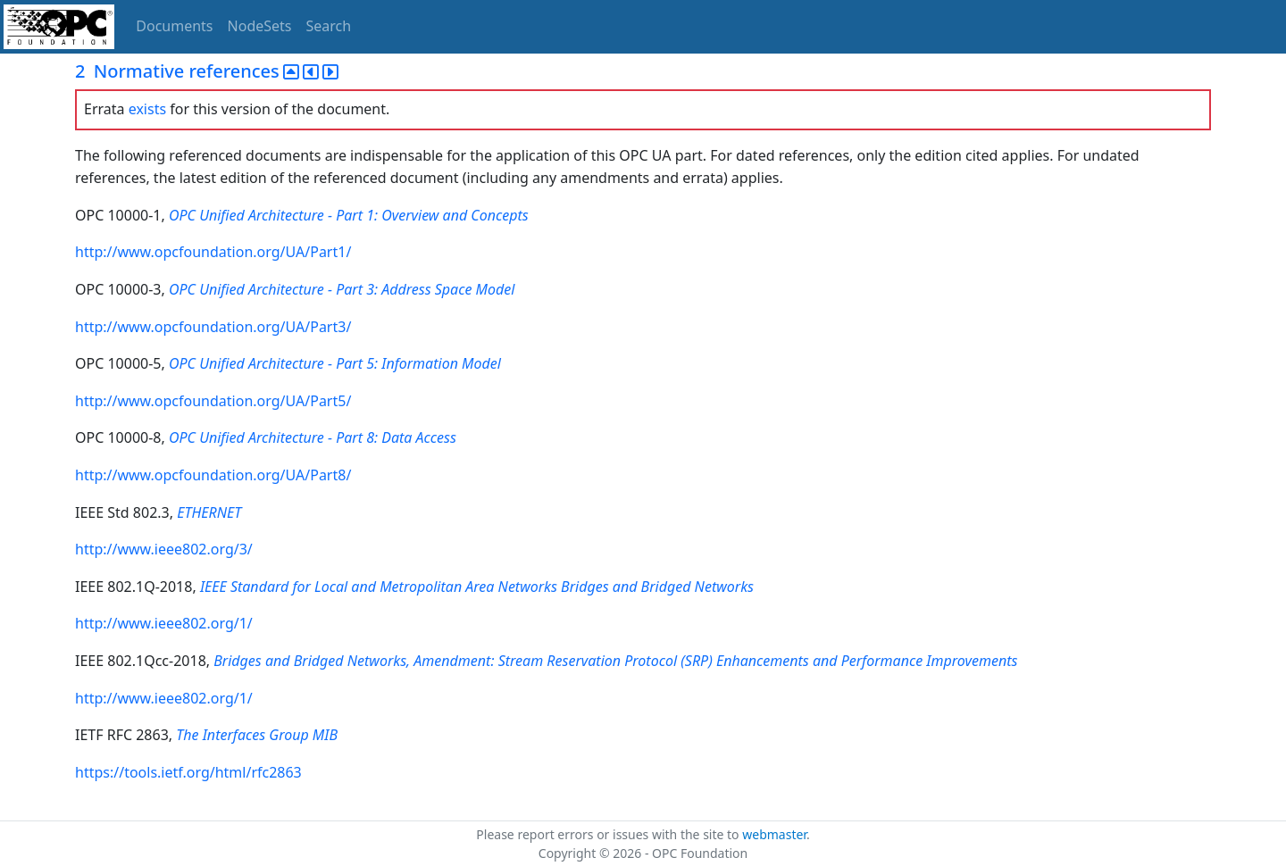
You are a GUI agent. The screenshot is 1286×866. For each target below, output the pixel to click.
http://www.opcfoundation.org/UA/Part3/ (213, 327)
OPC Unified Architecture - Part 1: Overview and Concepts (349, 215)
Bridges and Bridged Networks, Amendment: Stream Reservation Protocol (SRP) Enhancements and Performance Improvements (615, 660)
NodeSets (260, 26)
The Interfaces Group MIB (257, 735)
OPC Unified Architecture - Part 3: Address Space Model (341, 289)
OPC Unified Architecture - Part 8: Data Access (312, 437)
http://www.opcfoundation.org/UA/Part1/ (213, 252)
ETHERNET (209, 512)
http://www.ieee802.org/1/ (164, 623)
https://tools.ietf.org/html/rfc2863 (188, 772)
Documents (174, 26)
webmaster (774, 834)
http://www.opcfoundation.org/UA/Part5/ (213, 401)
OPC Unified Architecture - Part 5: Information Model (335, 363)
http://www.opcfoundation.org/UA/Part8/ (213, 475)
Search (329, 26)
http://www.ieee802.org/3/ (164, 549)
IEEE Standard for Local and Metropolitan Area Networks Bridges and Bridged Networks (477, 586)
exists (147, 109)
